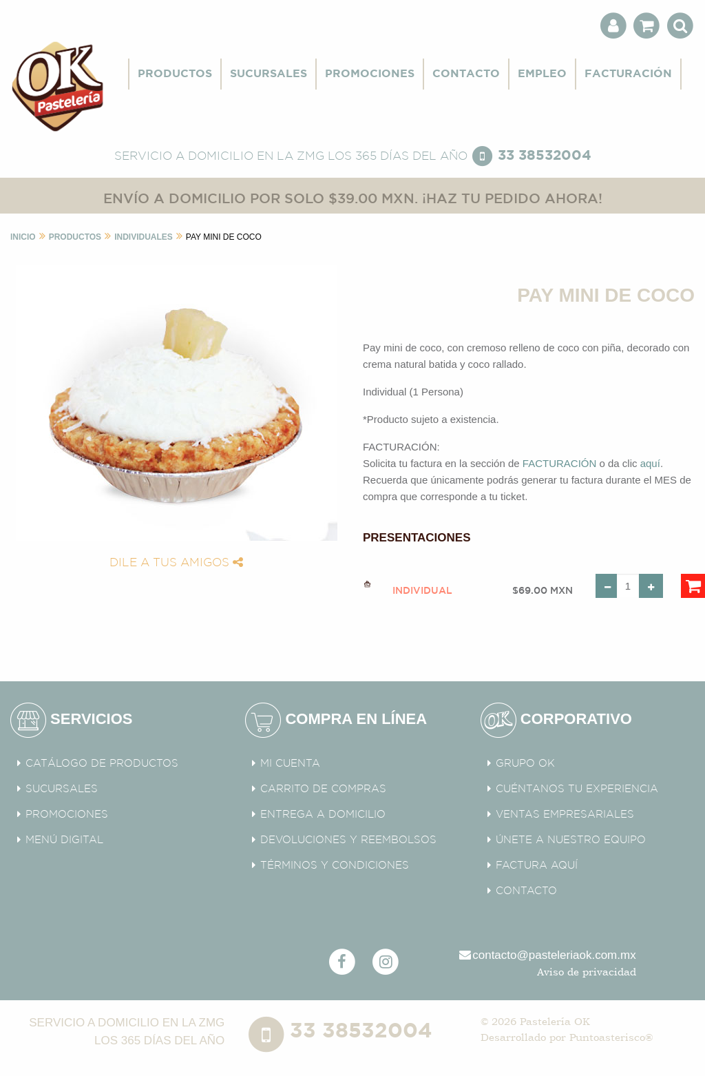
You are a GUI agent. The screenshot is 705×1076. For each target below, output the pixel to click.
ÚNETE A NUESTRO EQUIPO (571, 840)
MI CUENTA (290, 763)
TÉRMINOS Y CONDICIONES (334, 865)
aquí (650, 463)
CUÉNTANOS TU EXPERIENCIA (577, 789)
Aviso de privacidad (586, 971)
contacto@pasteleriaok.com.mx (546, 955)
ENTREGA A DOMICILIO (323, 814)
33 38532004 (544, 155)
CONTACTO (466, 74)
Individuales (143, 237)
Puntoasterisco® (611, 1037)
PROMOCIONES (369, 74)
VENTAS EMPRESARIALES (565, 814)
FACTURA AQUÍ (537, 865)
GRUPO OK (525, 763)
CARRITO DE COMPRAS (323, 789)
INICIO (23, 237)
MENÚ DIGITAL (64, 840)
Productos (75, 237)
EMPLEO (542, 74)
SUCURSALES (268, 74)
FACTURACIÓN (628, 74)
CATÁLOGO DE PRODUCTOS (101, 763)
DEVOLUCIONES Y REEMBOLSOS (348, 840)
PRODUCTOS (175, 74)
